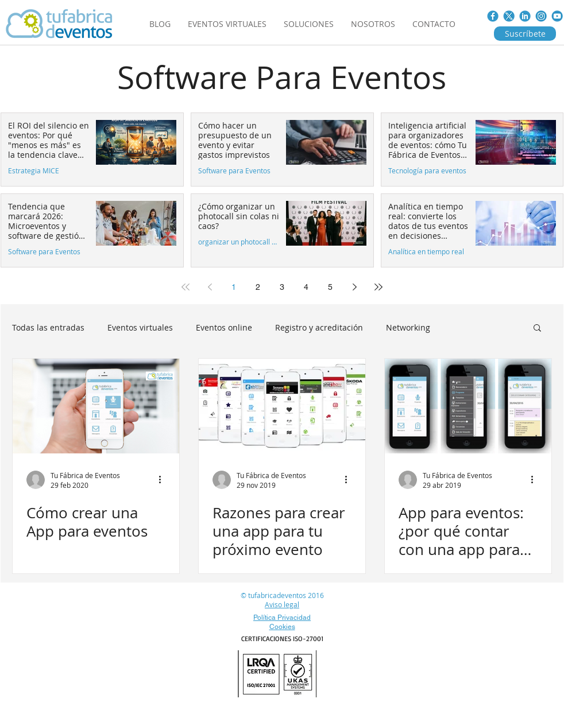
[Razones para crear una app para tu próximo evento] (282, 406)
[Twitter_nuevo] (509, 16)
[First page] (185, 287)
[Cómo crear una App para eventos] (96, 406)
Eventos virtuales (140, 327)
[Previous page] (209, 287)
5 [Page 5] (330, 287)
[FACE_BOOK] (493, 16)
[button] (537, 329)
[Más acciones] (164, 480)
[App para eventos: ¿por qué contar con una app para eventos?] (468, 406)
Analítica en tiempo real (426, 251)
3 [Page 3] (282, 287)
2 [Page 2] (258, 287)
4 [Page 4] (306, 287)
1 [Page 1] (233, 287)
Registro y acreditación (319, 327)
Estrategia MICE (33, 170)
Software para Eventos (234, 170)
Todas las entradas (48, 327)
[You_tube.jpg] (557, 16)
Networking (408, 327)
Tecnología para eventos (427, 170)
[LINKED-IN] (525, 16)
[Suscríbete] (525, 33)
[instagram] (541, 16)
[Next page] (354, 287)
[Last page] (378, 287)
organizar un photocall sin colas (238, 242)
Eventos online (224, 327)
